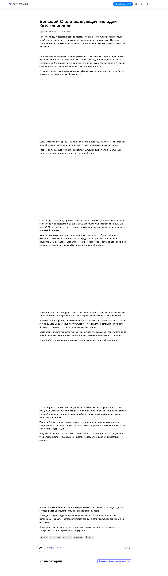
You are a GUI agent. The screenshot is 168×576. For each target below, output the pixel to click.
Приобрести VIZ (123, 4)
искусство (78, 537)
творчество (55, 537)
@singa (47, 31)
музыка (44, 537)
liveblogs (89, 537)
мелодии (67, 537)
